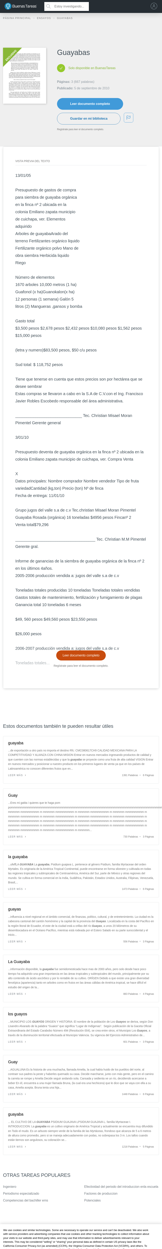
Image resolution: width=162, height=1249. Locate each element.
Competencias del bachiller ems (25, 1200)
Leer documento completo (90, 103)
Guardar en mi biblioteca (88, 118)
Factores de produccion (100, 1193)
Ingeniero (9, 1186)
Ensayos (44, 18)
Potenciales (92, 1200)
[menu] (155, 6)
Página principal (17, 18)
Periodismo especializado (21, 1193)
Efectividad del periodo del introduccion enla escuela (121, 1186)
